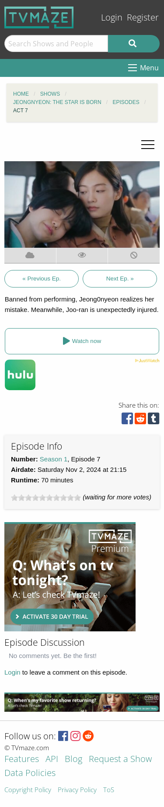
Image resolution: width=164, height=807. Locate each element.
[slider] (46, 497)
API (51, 760)
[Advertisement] (70, 576)
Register (143, 17)
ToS (108, 790)
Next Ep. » (120, 278)
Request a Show (120, 760)
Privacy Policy (77, 790)
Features (21, 760)
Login (111, 17)
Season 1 (53, 459)
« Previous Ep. (41, 278)
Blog (73, 760)
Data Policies (30, 774)
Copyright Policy (27, 790)
